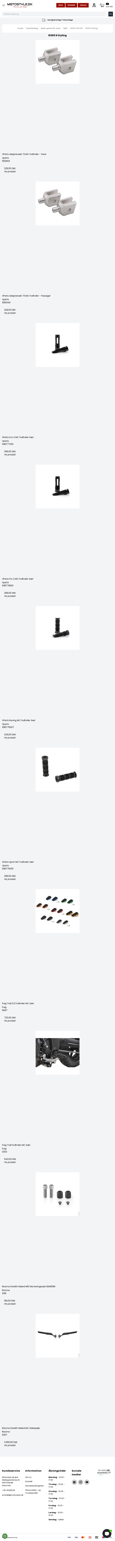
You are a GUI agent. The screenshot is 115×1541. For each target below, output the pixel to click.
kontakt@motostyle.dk (11, 1495)
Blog (60, 5)
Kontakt (28, 1481)
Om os (28, 1477)
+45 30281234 (8, 1490)
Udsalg (83, 5)
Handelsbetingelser (34, 1485)
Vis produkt (10, 171)
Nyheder (71, 5)
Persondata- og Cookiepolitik (33, 1491)
